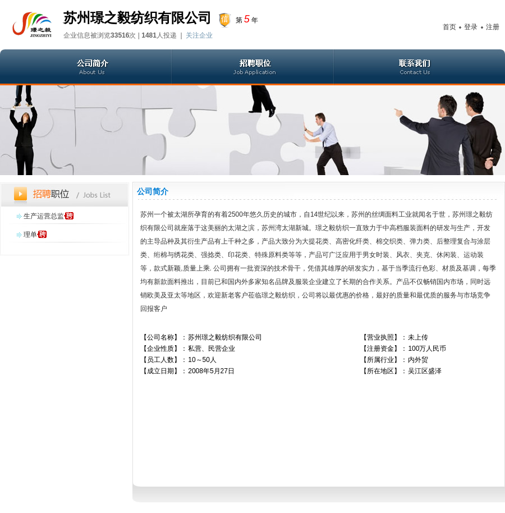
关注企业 (199, 35)
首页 (449, 27)
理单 (30, 235)
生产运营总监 (44, 216)
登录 (471, 27)
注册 (492, 27)
